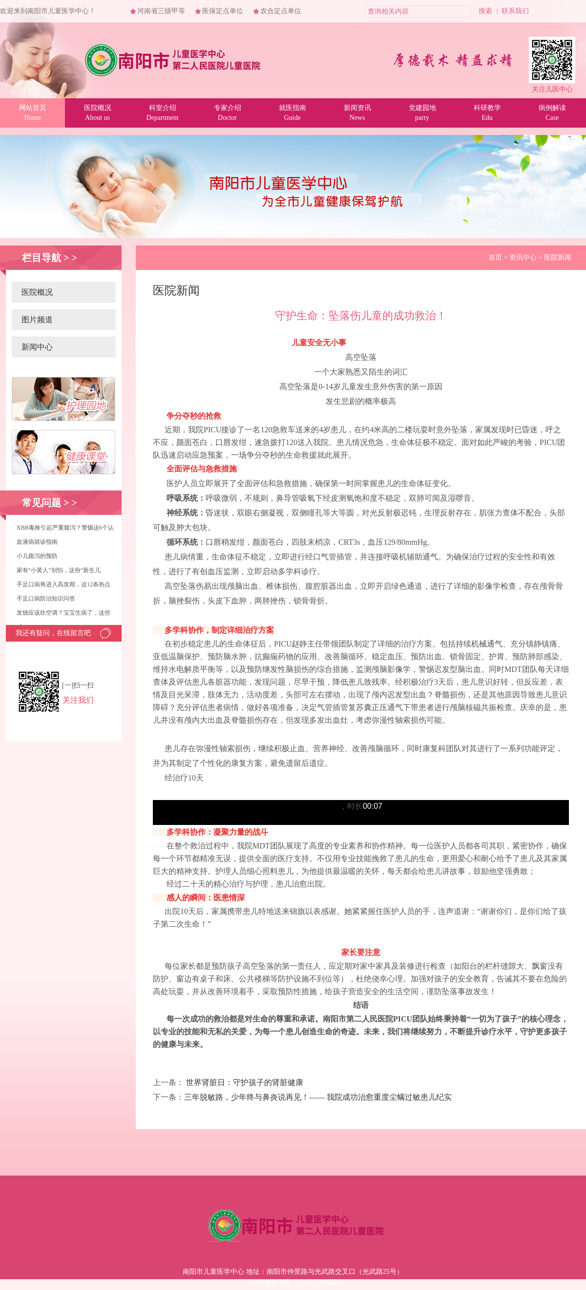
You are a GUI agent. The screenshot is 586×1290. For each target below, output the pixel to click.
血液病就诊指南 (37, 541)
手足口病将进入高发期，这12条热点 (63, 584)
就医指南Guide (292, 112)
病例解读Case (552, 112)
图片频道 (37, 319)
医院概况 (37, 292)
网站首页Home (32, 112)
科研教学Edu (487, 112)
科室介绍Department (162, 112)
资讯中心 (523, 257)
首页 (495, 257)
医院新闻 (557, 257)
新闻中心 (37, 347)
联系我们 (515, 11)
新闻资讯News (357, 112)
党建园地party (422, 112)
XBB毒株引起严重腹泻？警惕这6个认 (65, 527)
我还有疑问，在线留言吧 (53, 633)
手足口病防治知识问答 (46, 598)
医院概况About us (97, 112)
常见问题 (41, 502)
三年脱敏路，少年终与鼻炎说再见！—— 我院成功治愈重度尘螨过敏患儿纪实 (318, 1097)
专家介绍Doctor (227, 112)
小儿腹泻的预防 (37, 556)
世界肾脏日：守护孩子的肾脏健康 (244, 1082)
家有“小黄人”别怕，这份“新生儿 (59, 570)
